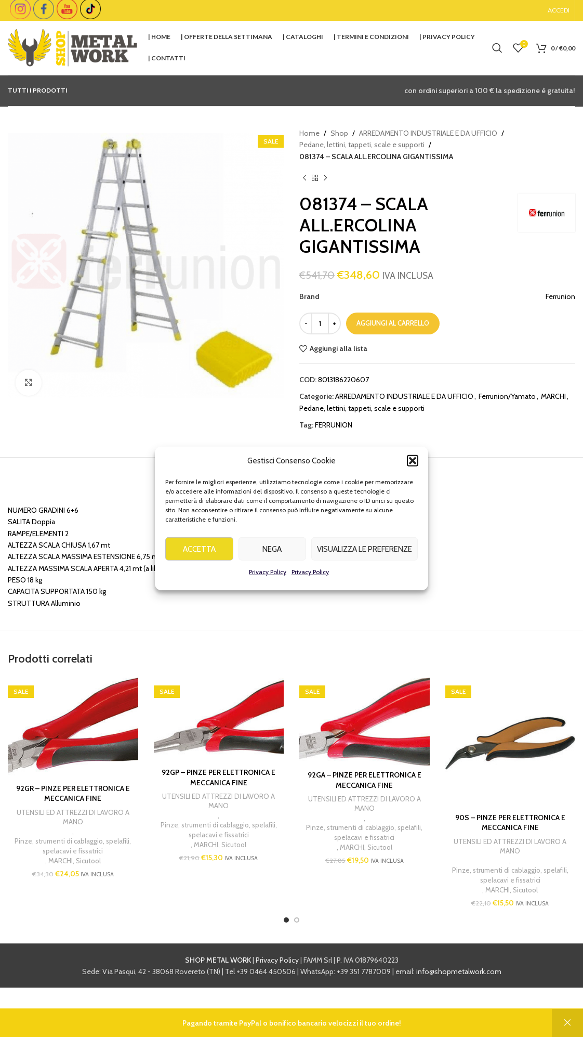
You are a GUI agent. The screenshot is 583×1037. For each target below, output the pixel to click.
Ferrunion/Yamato (507, 396)
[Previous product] (304, 178)
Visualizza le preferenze (364, 563)
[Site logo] (73, 46)
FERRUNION (333, 425)
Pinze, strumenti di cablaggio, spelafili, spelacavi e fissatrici (73, 846)
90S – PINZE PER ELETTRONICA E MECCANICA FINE (510, 823)
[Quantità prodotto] (320, 323)
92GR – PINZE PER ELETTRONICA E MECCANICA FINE (73, 793)
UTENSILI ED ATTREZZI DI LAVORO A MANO (73, 817)
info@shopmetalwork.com (458, 971)
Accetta (199, 563)
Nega (272, 563)
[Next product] (325, 178)
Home (309, 133)
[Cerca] (497, 47)
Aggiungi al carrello (392, 323)
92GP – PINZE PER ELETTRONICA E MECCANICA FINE (218, 777)
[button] (412, 475)
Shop (339, 133)
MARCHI (553, 396)
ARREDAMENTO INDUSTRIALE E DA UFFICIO (428, 133)
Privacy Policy (267, 586)
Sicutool (88, 861)
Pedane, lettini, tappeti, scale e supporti (362, 144)
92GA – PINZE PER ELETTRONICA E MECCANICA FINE (364, 780)
